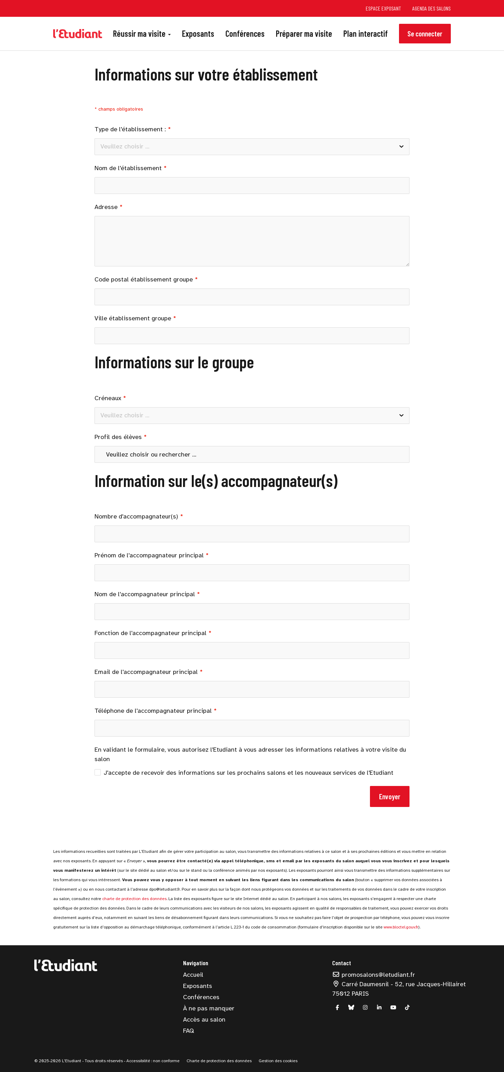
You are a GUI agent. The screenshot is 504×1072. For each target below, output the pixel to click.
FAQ (188, 1031)
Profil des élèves (118, 437)
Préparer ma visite (304, 33)
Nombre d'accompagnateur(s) (136, 516)
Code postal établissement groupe (143, 279)
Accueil (193, 975)
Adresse (106, 207)
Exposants (198, 33)
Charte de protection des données (219, 1060)
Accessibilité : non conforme (152, 1060)
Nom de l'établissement (128, 168)
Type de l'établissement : (130, 129)
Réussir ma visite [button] (142, 33)
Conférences (245, 33)
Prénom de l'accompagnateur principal (149, 555)
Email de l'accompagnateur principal (146, 672)
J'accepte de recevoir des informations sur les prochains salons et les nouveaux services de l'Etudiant (243, 773)
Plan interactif (365, 33)
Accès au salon (204, 1019)
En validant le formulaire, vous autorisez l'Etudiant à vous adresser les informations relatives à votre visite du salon (250, 754)
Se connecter (424, 33)
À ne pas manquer (208, 1008)
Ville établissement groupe (132, 318)
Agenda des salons (431, 8)
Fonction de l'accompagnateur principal (150, 633)
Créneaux (107, 398)
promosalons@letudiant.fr (373, 975)
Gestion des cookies (278, 1060)
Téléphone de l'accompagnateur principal (153, 711)
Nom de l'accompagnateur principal (144, 594)
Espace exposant (383, 8)
